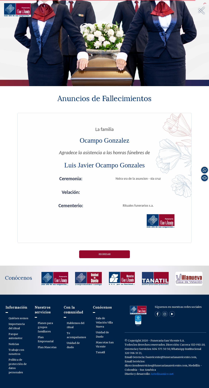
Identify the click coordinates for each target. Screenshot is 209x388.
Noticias (14, 344)
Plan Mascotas (47, 347)
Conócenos (18, 278)
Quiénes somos (18, 318)
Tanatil (100, 352)
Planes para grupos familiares (45, 327)
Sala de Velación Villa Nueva (104, 322)
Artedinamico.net (162, 374)
